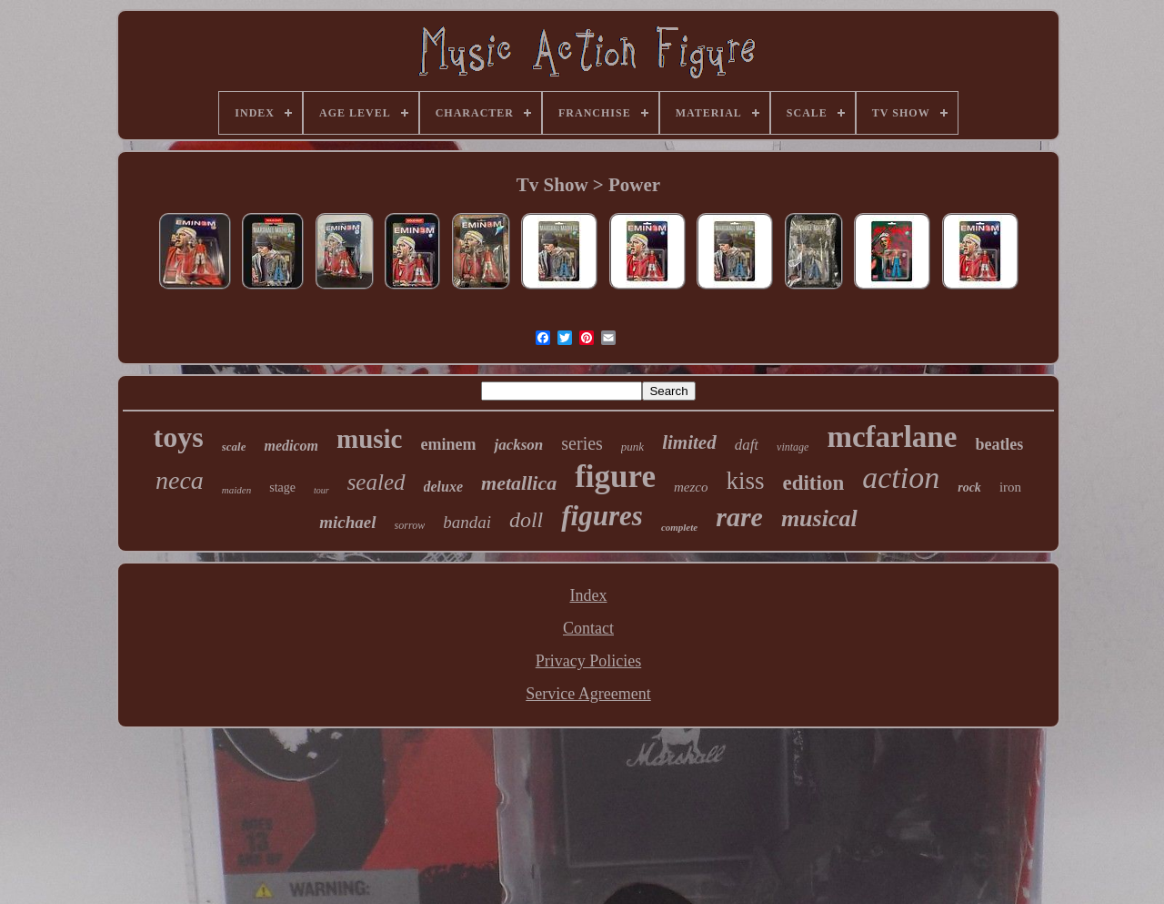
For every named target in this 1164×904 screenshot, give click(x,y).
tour (321, 490)
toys (179, 437)
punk (632, 446)
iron (1010, 487)
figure (615, 476)
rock (969, 487)
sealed (376, 482)
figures (602, 516)
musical (819, 518)
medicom (291, 445)
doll (526, 520)
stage (282, 487)
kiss (745, 480)
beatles (999, 444)
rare (739, 517)
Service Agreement (588, 694)
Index (588, 595)
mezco (691, 487)
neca (180, 480)
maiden (236, 489)
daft (746, 444)
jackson (518, 444)
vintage (792, 447)
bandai (467, 522)
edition (813, 483)
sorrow (410, 525)
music (369, 438)
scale (234, 446)
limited (689, 442)
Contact (588, 628)
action (900, 477)
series (582, 443)
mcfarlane (892, 437)
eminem (448, 444)
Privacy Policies (588, 661)
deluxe (444, 486)
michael (347, 522)
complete (679, 527)
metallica (519, 483)
